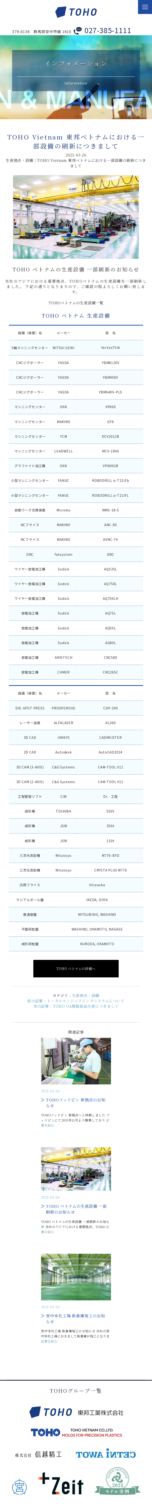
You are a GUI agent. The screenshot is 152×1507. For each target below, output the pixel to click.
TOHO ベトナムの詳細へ (75, 968)
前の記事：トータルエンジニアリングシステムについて (76, 1001)
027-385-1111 (108, 30)
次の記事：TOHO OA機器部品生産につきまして (76, 1006)
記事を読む (49, 1341)
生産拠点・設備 (86, 995)
